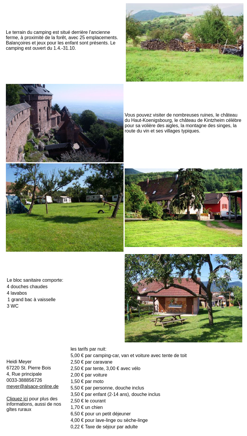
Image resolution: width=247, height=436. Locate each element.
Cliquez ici (17, 398)
